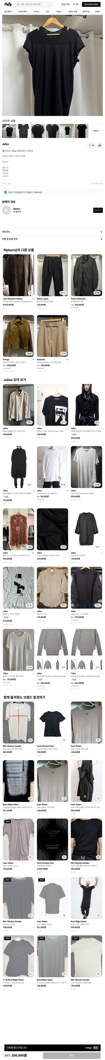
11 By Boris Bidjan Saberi (13, 980)
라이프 (37, 12)
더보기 (96, 131)
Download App (91, 4)
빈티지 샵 (86, 12)
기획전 (97, 12)
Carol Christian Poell (45, 746)
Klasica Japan (42, 299)
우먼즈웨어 (23, 12)
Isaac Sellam (76, 746)
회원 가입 (66, 4)
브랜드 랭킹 (72, 12)
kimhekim (41, 359)
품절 (71, 1055)
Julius (5, 144)
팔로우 (98, 210)
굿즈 (48, 12)
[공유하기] (99, 145)
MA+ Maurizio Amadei (12, 746)
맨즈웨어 (8, 12)
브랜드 (59, 12)
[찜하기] (91, 145)
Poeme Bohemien (78, 299)
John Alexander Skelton (12, 299)
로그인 (76, 4)
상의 (9, 183)
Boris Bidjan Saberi (10, 804)
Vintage (6, 359)
